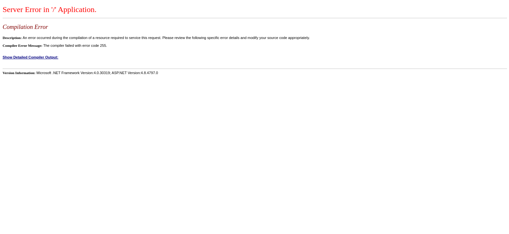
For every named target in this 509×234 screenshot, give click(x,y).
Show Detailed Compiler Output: (30, 57)
